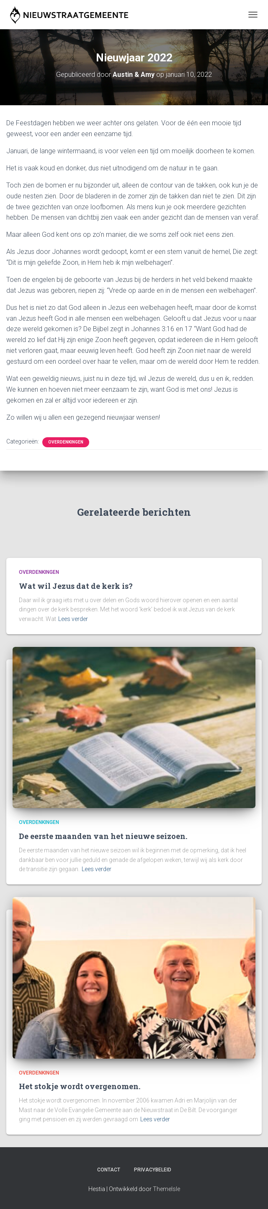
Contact (108, 1170)
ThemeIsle (166, 1189)
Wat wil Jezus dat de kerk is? (76, 586)
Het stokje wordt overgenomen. (79, 1086)
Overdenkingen (65, 442)
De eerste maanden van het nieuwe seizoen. (103, 836)
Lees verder (73, 619)
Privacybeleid (152, 1170)
